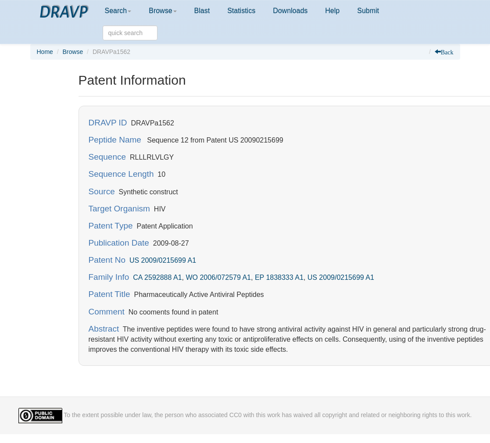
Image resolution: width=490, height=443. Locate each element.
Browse (162, 10)
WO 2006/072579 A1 (218, 277)
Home (45, 51)
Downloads (290, 10)
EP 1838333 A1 (279, 277)
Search (118, 10)
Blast (202, 10)
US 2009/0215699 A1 (162, 260)
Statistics (241, 10)
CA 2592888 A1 (157, 277)
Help (332, 10)
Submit (368, 10)
